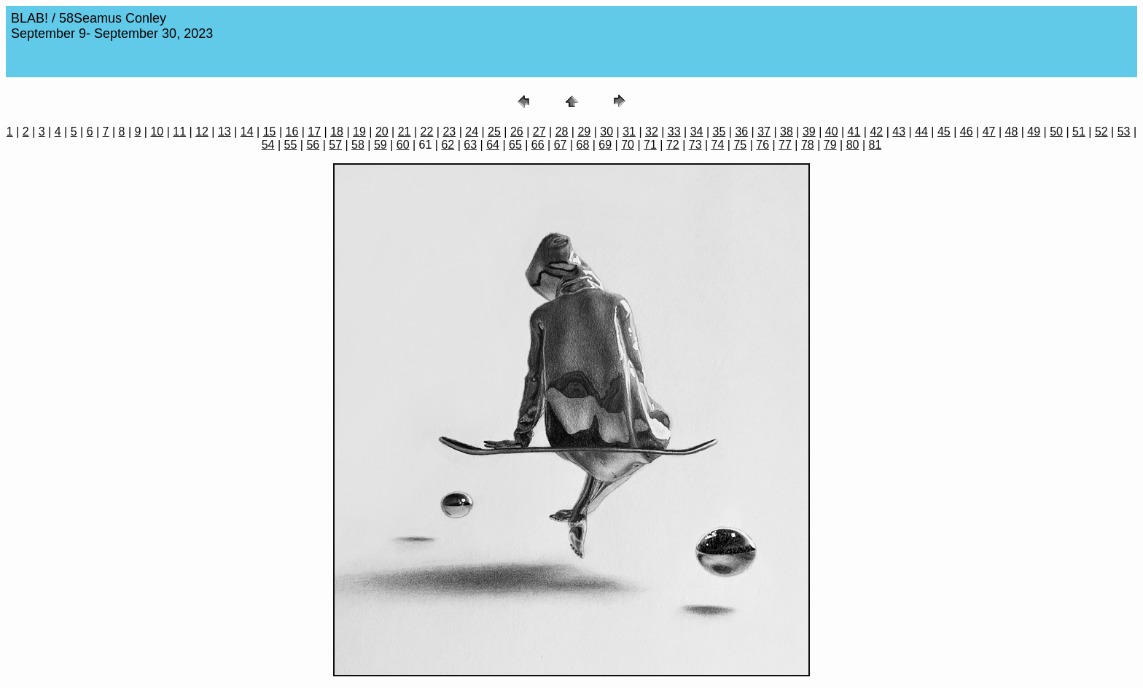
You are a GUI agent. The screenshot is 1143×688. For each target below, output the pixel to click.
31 (629, 131)
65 (515, 144)
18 (336, 131)
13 (224, 131)
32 (651, 131)
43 (898, 131)
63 (470, 144)
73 (695, 144)
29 (583, 131)
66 (538, 144)
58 (357, 144)
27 (539, 131)
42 (876, 131)
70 (627, 144)
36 (741, 131)
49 (1033, 131)
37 (764, 131)
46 (966, 131)
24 (471, 131)
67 (560, 144)
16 (292, 131)
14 (247, 131)
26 (516, 131)
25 (494, 131)
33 (674, 131)
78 (807, 144)
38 (786, 131)
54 (268, 144)
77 (785, 144)
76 (762, 144)
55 (290, 144)
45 (944, 131)
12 (201, 131)
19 (359, 131)
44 (921, 131)
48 (1011, 131)
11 (179, 131)
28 (562, 131)
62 (447, 144)
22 (427, 131)
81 (874, 144)
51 (1078, 131)
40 (831, 131)
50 (1056, 131)
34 (696, 131)
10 (156, 131)
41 (854, 131)
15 (269, 131)
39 (809, 131)
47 (989, 131)
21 (404, 131)
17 (314, 131)
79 (830, 144)
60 (403, 144)
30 (606, 131)
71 (650, 144)
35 (719, 131)
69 (605, 144)
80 (852, 144)
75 (739, 144)
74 (718, 144)
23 (449, 131)
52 (1101, 131)
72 (672, 144)
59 (380, 144)
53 (1124, 131)
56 (312, 144)
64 (492, 144)
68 (583, 144)
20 (382, 131)
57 (335, 144)
